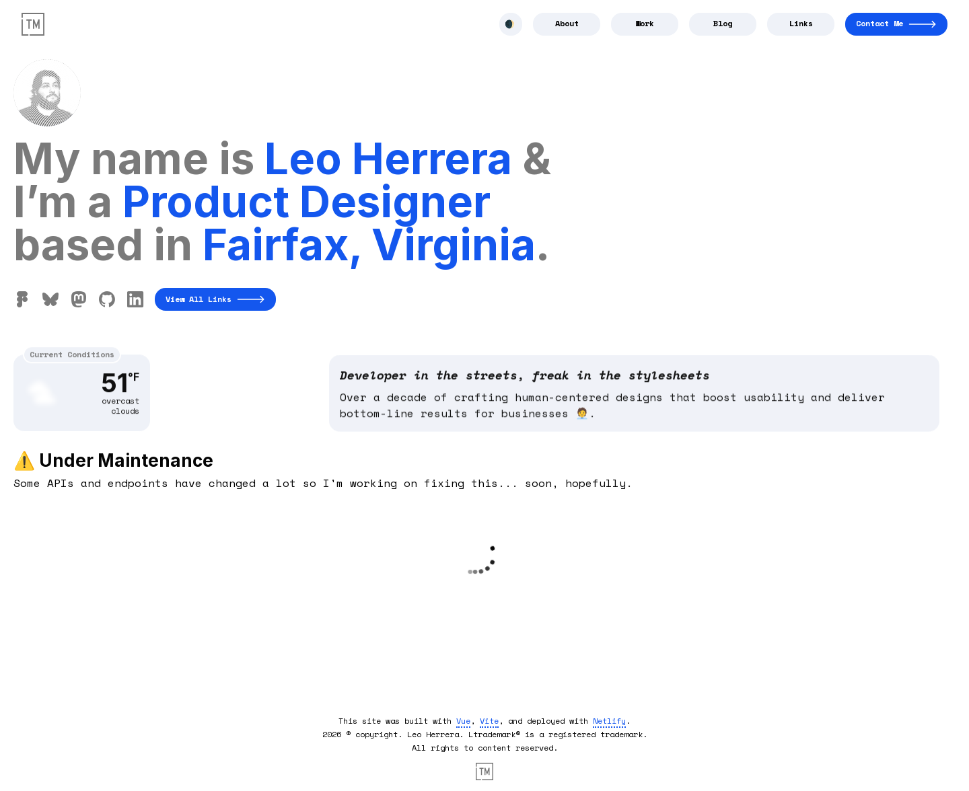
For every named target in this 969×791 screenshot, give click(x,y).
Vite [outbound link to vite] (489, 720)
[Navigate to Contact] (896, 24)
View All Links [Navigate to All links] (215, 299)
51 (120, 390)
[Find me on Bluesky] (50, 299)
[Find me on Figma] (22, 299)
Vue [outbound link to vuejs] (463, 720)
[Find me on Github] (107, 299)
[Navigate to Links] (800, 24)
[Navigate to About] (566, 24)
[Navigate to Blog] (722, 24)
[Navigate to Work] (644, 24)
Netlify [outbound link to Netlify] (609, 720)
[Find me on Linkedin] (135, 299)
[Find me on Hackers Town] (78, 299)
